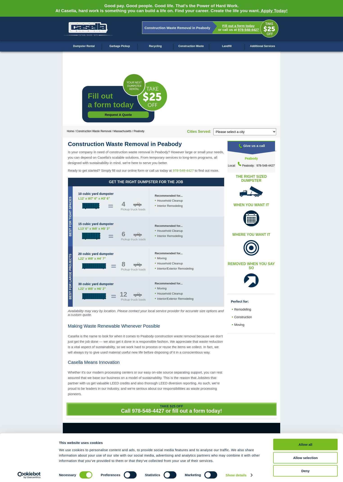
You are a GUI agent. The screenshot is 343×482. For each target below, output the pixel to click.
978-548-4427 (248, 30)
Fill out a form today (238, 26)
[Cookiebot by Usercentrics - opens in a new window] (29, 473)
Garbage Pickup (119, 46)
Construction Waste (191, 46)
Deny (305, 469)
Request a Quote (118, 115)
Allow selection (305, 456)
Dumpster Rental (84, 46)
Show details (236, 473)
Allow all (305, 442)
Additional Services (262, 46)
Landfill (227, 46)
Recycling (155, 46)
